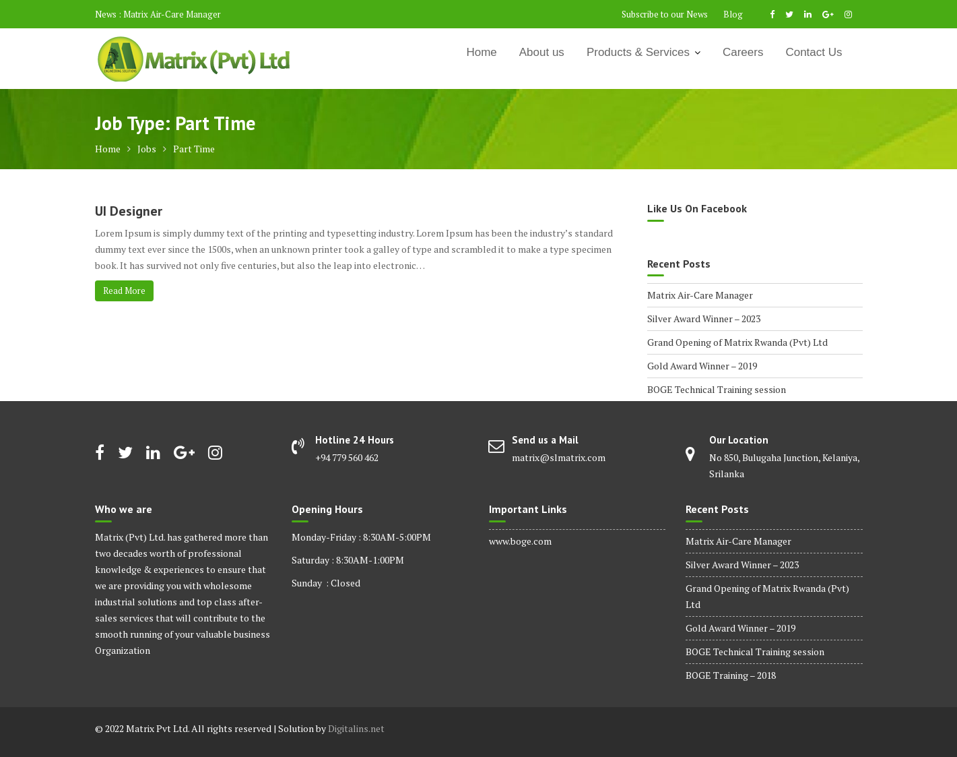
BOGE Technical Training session (716, 389)
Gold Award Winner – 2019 (702, 365)
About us (541, 52)
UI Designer (128, 211)
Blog (733, 14)
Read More (124, 290)
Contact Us (813, 52)
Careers (743, 52)
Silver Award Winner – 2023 (703, 318)
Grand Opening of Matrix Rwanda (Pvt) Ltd (737, 342)
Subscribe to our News (665, 14)
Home (481, 52)
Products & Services (638, 52)
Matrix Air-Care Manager (172, 14)
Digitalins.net (356, 728)
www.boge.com (520, 541)
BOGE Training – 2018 (731, 675)
